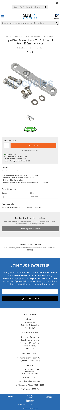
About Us (30, 319)
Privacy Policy (30, 346)
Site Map (30, 349)
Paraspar (35, 409)
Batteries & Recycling (30, 325)
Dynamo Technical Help (30, 361)
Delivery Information (30, 337)
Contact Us (30, 322)
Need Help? (30, 328)
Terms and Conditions (30, 343)
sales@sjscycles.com (31, 381)
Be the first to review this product (30, 48)
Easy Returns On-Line (30, 340)
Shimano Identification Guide (30, 358)
